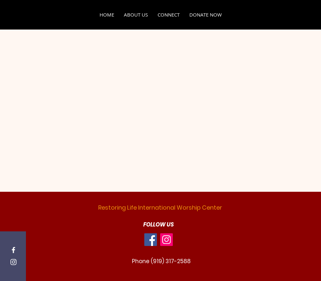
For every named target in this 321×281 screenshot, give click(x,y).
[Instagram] (13, 262)
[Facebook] (13, 250)
